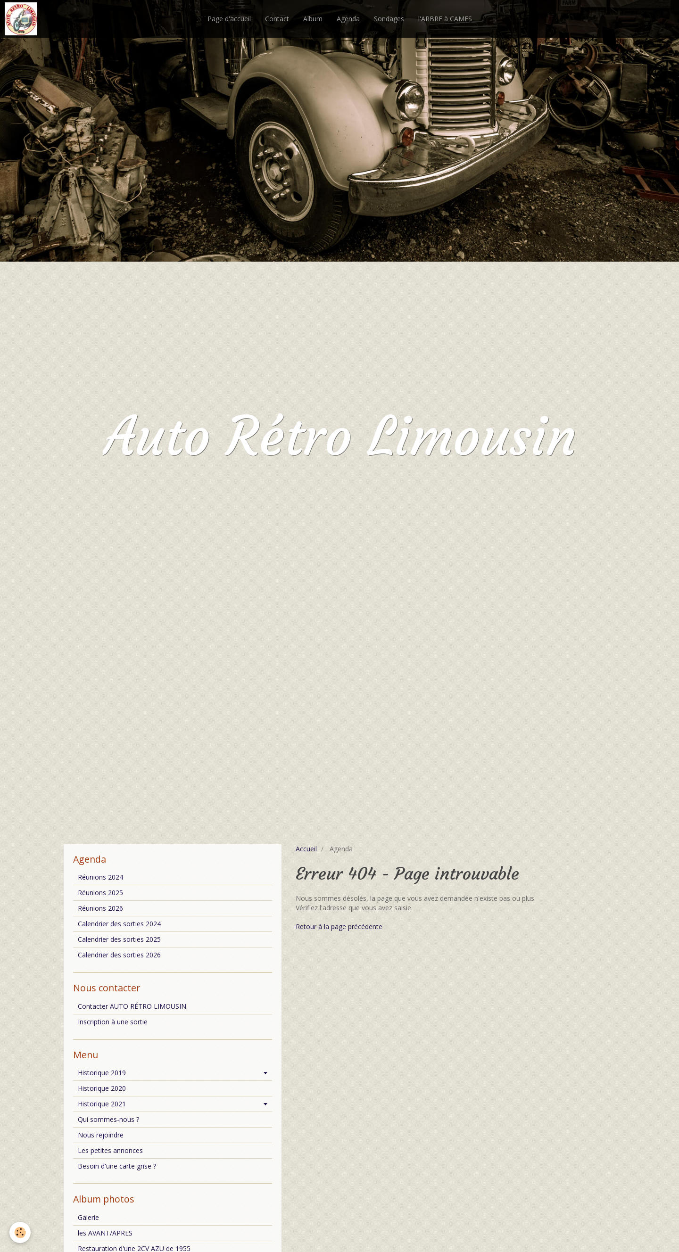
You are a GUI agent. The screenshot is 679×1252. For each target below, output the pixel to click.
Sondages (389, 18)
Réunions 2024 (100, 877)
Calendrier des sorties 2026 (119, 954)
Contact (277, 18)
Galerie (88, 1217)
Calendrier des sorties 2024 (119, 923)
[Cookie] (20, 1232)
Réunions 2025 (100, 892)
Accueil (306, 848)
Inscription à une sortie (113, 1021)
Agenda (348, 18)
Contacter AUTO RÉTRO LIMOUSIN (132, 1006)
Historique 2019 (102, 1072)
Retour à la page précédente (339, 926)
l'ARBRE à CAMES (445, 18)
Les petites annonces (110, 1150)
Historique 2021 (102, 1103)
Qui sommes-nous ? (108, 1119)
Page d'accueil (229, 18)
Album (313, 18)
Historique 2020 (102, 1088)
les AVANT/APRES (105, 1232)
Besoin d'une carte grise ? (117, 1165)
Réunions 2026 (100, 908)
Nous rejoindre (101, 1134)
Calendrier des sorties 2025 (119, 939)
